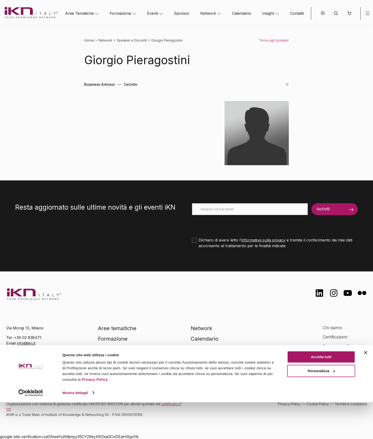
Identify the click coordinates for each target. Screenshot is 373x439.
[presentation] (228, 224)
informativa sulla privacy (263, 240)
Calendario (241, 13)
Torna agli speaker (274, 40)
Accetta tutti (321, 394)
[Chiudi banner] (365, 389)
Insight (268, 13)
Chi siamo (332, 327)
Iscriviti (323, 209)
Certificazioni (335, 336)
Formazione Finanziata (345, 346)
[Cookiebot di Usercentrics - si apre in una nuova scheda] (31, 429)
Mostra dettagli (75, 430)
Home (89, 40)
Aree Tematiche (79, 13)
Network (208, 13)
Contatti (297, 13)
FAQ (327, 365)
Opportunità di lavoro (343, 355)
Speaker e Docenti (132, 40)
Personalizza (321, 408)
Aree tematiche (117, 328)
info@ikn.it (26, 343)
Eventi (152, 13)
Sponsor (182, 13)
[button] (349, 13)
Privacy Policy (95, 417)
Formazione (120, 13)
